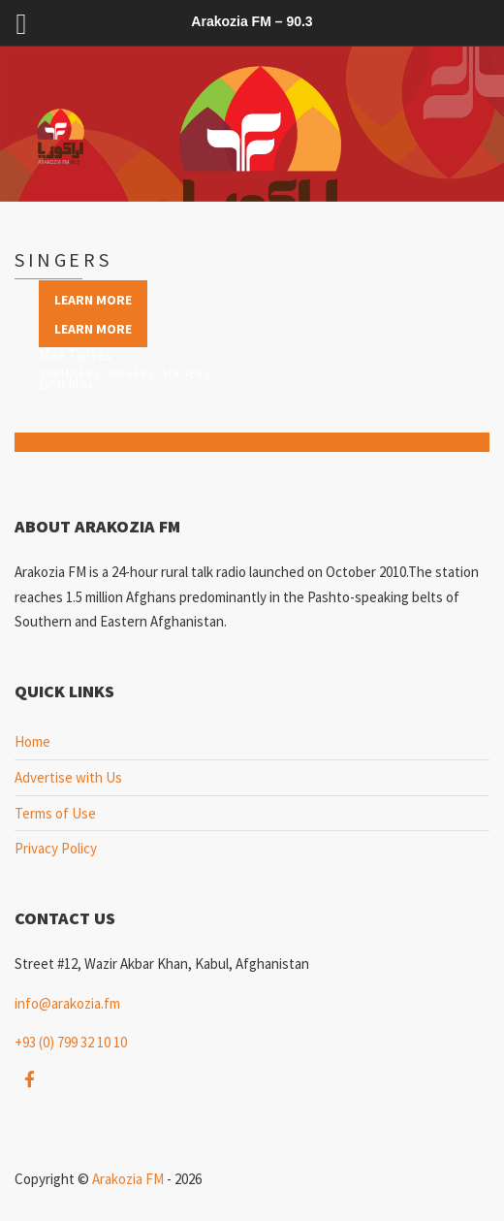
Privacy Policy (56, 848)
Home (32, 741)
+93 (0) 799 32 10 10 (71, 1042)
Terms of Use (55, 813)
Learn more (93, 299)
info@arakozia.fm (67, 1003)
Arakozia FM (128, 1179)
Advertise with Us (68, 777)
